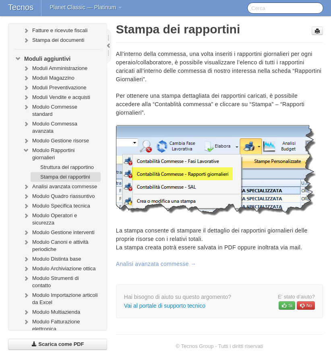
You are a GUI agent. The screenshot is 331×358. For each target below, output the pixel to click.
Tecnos (20, 7)
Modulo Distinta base (52, 259)
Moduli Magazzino (48, 78)
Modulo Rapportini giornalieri (49, 153)
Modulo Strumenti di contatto (51, 281)
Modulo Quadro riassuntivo (59, 196)
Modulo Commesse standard (50, 109)
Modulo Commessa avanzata (50, 126)
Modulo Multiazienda (51, 312)
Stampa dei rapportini (65, 177)
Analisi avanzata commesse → (156, 264)
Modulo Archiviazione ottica (59, 269)
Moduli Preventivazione (54, 88)
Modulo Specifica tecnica (56, 206)
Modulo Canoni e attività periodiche (55, 244)
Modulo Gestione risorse (56, 141)
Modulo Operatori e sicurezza (50, 218)
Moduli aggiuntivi (42, 59)
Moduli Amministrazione (55, 68)
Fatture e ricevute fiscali (55, 30)
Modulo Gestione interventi (59, 232)
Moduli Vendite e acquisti (56, 97)
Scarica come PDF (57, 344)
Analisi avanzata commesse (60, 186)
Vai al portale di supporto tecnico (164, 305)
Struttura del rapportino (67, 167)
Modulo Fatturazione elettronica (51, 324)
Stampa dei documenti (53, 40)
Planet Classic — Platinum (86, 7)
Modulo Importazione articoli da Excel (60, 297)
